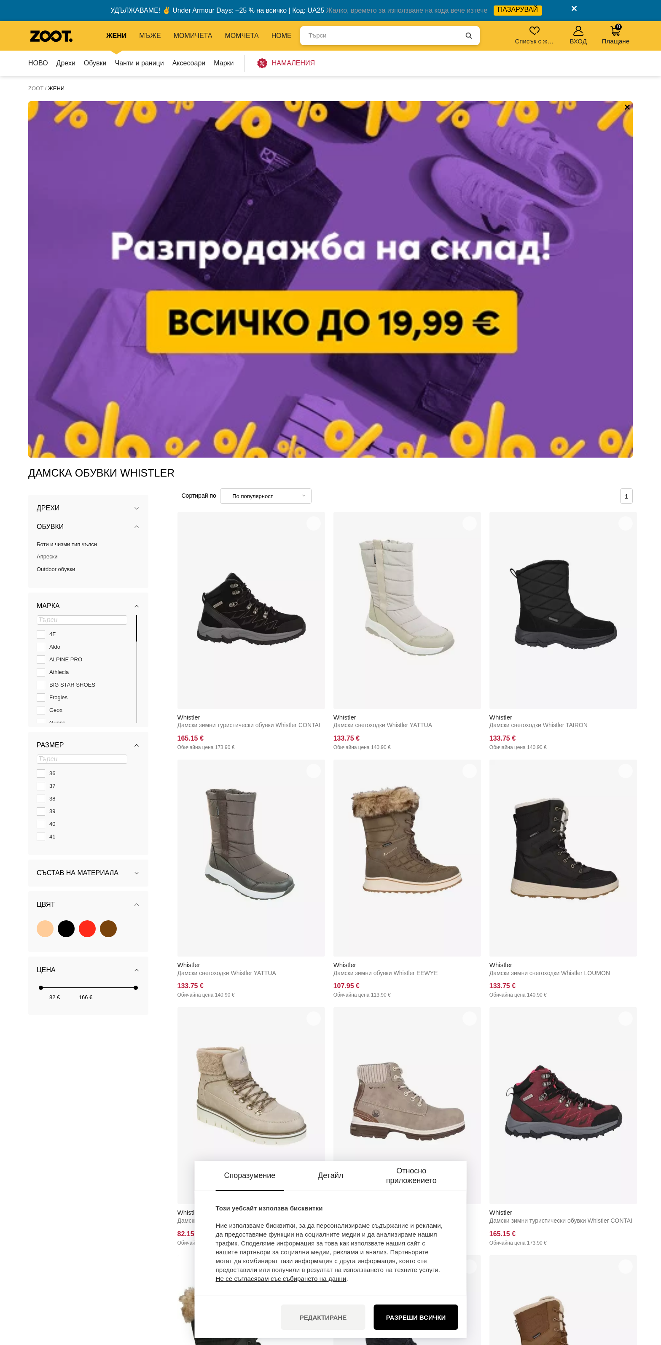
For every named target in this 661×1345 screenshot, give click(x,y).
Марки (224, 63)
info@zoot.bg (95, 1246)
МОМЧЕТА (241, 35)
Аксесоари (189, 63)
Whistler (188, 360)
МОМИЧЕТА (193, 35)
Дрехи (65, 63)
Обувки (95, 63)
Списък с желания (535, 35)
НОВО (38, 63)
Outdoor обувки (56, 213)
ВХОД (578, 35)
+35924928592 (97, 1237)
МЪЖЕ (150, 35)
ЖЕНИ (116, 35)
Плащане (615, 34)
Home (281, 35)
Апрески (47, 200)
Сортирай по (199, 139)
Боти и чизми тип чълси (67, 188)
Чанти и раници (139, 63)
